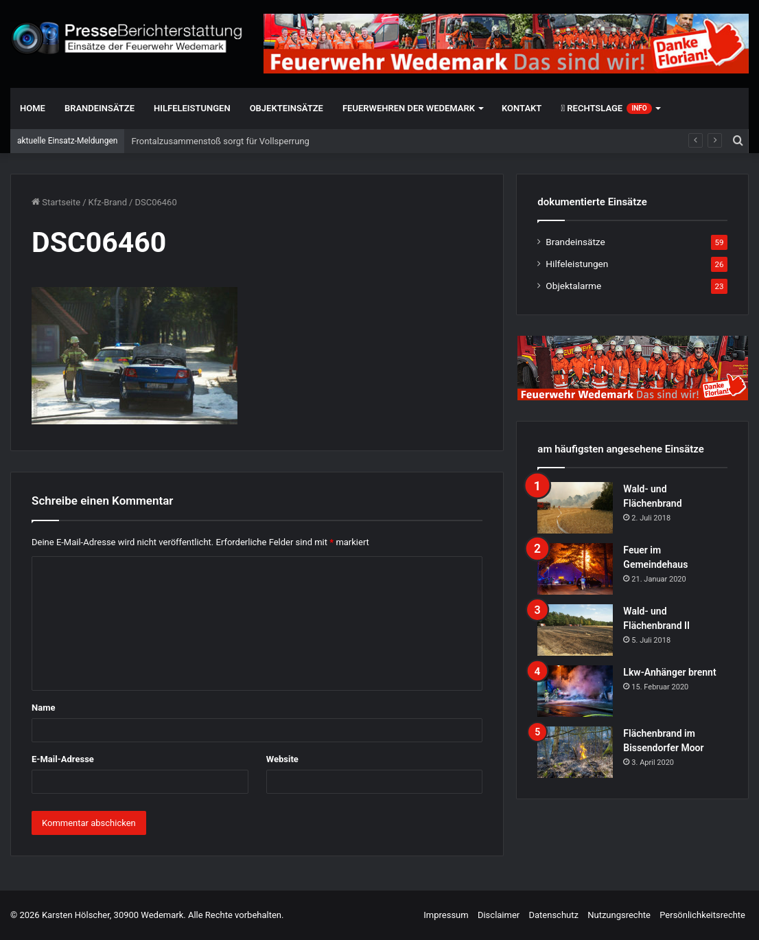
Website (282, 759)
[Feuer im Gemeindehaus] (575, 569)
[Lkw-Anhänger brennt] (575, 691)
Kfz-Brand (108, 202)
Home (32, 108)
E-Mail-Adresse (63, 759)
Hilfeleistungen (192, 108)
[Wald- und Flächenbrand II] (575, 630)
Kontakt (521, 108)
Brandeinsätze (100, 108)
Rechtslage (606, 108)
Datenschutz (553, 915)
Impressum (445, 915)
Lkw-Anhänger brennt (669, 672)
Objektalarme (573, 285)
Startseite (56, 202)
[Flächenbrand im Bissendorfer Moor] (575, 752)
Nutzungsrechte (619, 915)
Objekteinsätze (286, 108)
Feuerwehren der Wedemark (408, 108)
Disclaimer (498, 915)
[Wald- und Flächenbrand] (575, 508)
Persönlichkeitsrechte (702, 915)
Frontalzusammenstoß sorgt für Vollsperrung (220, 141)
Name (43, 707)
